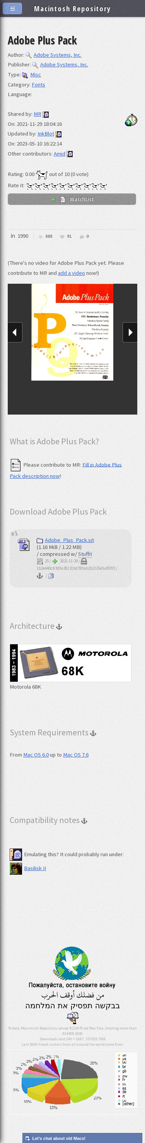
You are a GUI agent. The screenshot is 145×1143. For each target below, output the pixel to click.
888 (48, 236)
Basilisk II (28, 868)
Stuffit (85, 553)
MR (37, 113)
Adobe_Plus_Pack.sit (65, 540)
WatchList (72, 199)
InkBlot (46, 133)
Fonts (38, 84)
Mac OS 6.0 (36, 754)
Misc (31, 74)
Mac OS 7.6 (76, 754)
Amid (59, 153)
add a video (71, 272)
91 (69, 236)
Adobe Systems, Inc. (54, 54)
